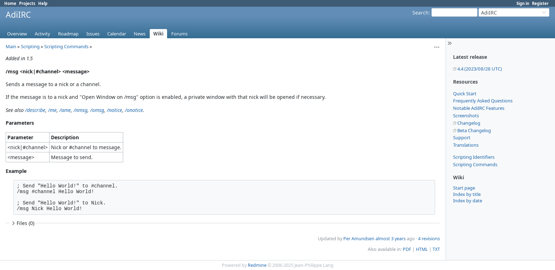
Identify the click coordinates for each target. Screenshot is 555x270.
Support (461, 137)
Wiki (158, 33)
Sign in (522, 3)
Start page (464, 188)
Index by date (467, 200)
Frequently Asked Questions (483, 100)
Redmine (257, 265)
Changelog (468, 123)
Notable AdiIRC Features (478, 108)
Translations (466, 145)
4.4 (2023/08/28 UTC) (479, 69)
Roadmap (68, 33)
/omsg (97, 110)
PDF (407, 249)
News (139, 33)
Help (42, 3)
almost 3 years (391, 239)
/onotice (134, 110)
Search (420, 12)
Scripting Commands (475, 164)
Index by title (467, 194)
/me (52, 110)
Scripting (30, 46)
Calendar (116, 33)
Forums (179, 33)
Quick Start (464, 93)
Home (10, 3)
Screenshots (466, 115)
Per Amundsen (358, 239)
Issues (92, 33)
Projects (27, 3)
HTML (422, 249)
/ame (65, 110)
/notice (114, 110)
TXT (436, 249)
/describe (35, 110)
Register (540, 3)
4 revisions (429, 239)
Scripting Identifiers (473, 157)
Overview (17, 33)
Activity (42, 33)
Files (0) (22, 223)
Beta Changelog (474, 130)
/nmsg (80, 110)
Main (11, 46)
